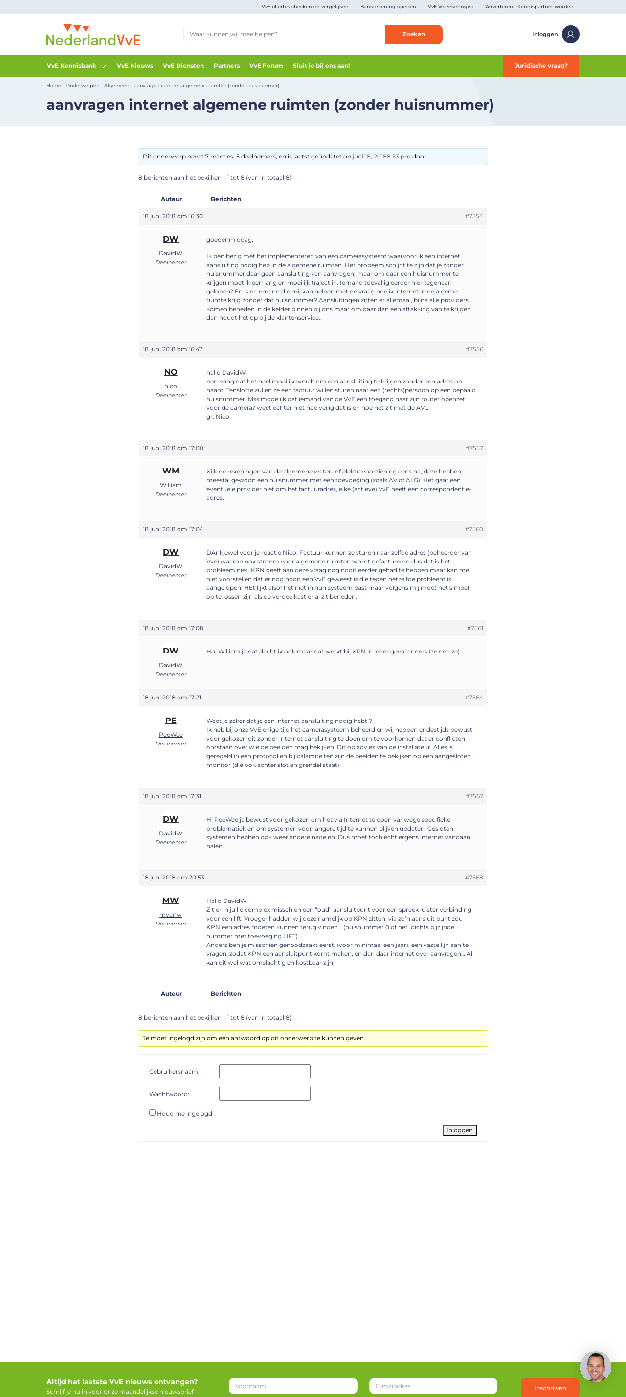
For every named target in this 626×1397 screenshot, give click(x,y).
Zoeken (413, 34)
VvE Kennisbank (77, 65)
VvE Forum (266, 65)
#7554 (474, 216)
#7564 (474, 697)
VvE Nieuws (135, 65)
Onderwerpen (82, 85)
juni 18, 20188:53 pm (382, 156)
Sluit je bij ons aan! (321, 65)
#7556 (474, 349)
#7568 (474, 877)
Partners (227, 65)
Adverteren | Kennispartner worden (530, 6)
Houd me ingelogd (184, 1113)
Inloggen (556, 34)
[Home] (93, 34)
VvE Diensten (183, 65)
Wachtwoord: (169, 1094)
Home (53, 85)
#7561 (475, 627)
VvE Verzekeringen (451, 6)
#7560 (474, 529)
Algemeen (116, 85)
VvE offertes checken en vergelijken (305, 6)
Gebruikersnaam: (174, 1071)
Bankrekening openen (388, 6)
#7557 (474, 447)
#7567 (474, 796)
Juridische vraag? (541, 65)
